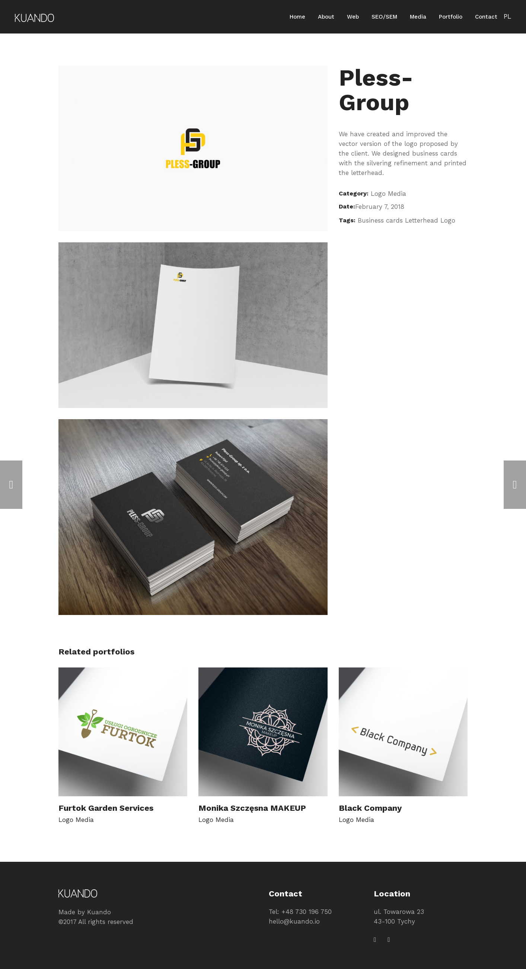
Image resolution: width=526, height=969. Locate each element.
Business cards (380, 220)
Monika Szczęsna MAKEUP (252, 808)
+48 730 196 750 (306, 911)
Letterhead (421, 220)
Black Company (370, 808)
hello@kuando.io (294, 921)
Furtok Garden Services (105, 808)
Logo (378, 193)
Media (397, 193)
